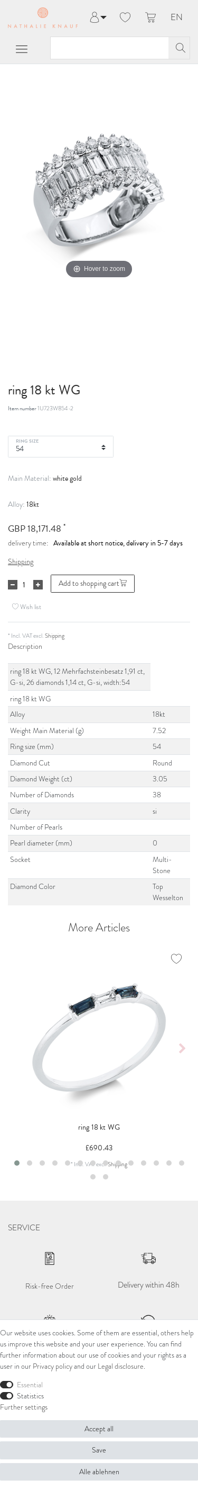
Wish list (26, 606)
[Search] (179, 48)
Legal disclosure (121, 1366)
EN (177, 17)
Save (99, 1450)
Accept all (99, 1429)
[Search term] (109, 48)
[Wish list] (125, 18)
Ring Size (27, 440)
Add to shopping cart (93, 583)
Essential (30, 1385)
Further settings (24, 1407)
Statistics (30, 1396)
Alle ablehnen (99, 1472)
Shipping (20, 562)
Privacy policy (52, 1366)
